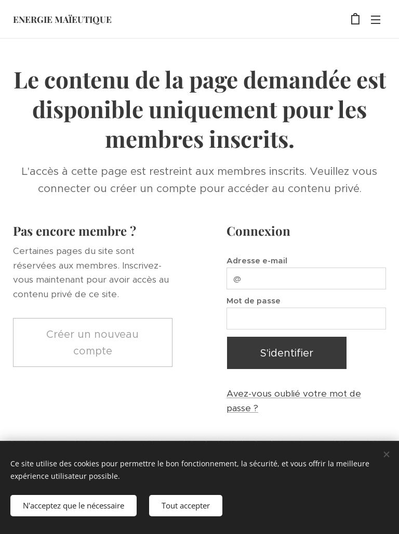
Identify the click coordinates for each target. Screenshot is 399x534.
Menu (375, 19)
